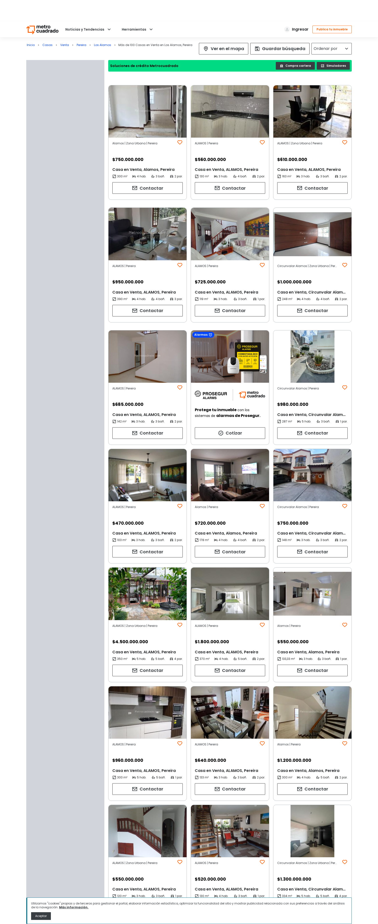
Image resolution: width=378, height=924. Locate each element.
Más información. (73, 907)
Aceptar (41, 916)
